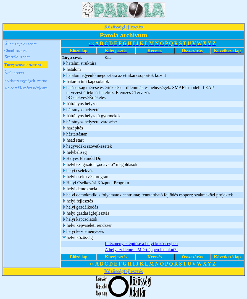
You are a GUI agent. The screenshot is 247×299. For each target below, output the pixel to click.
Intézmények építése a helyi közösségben (141, 243)
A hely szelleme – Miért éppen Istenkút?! (141, 249)
